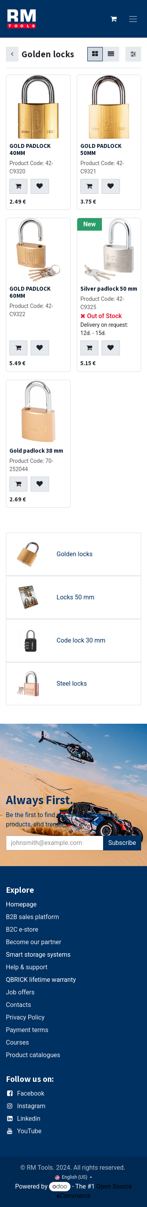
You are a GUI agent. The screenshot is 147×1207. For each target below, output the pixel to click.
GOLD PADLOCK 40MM (30, 149)
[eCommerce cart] (113, 19)
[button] (18, 186)
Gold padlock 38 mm (36, 450)
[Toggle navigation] (133, 19)
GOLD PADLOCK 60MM (30, 291)
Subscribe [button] (122, 843)
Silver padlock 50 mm (108, 288)
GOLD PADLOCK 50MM (101, 149)
